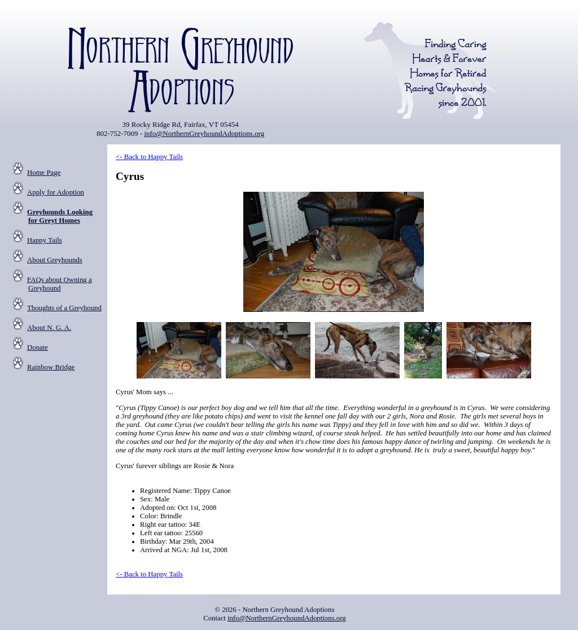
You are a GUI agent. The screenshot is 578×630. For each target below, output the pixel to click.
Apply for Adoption (55, 192)
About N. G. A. (49, 328)
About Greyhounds (54, 260)
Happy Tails (44, 240)
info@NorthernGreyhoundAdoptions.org (204, 133)
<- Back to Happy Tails (149, 157)
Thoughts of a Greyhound (64, 308)
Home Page (43, 173)
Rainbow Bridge (51, 367)
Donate (37, 347)
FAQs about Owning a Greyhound (59, 284)
